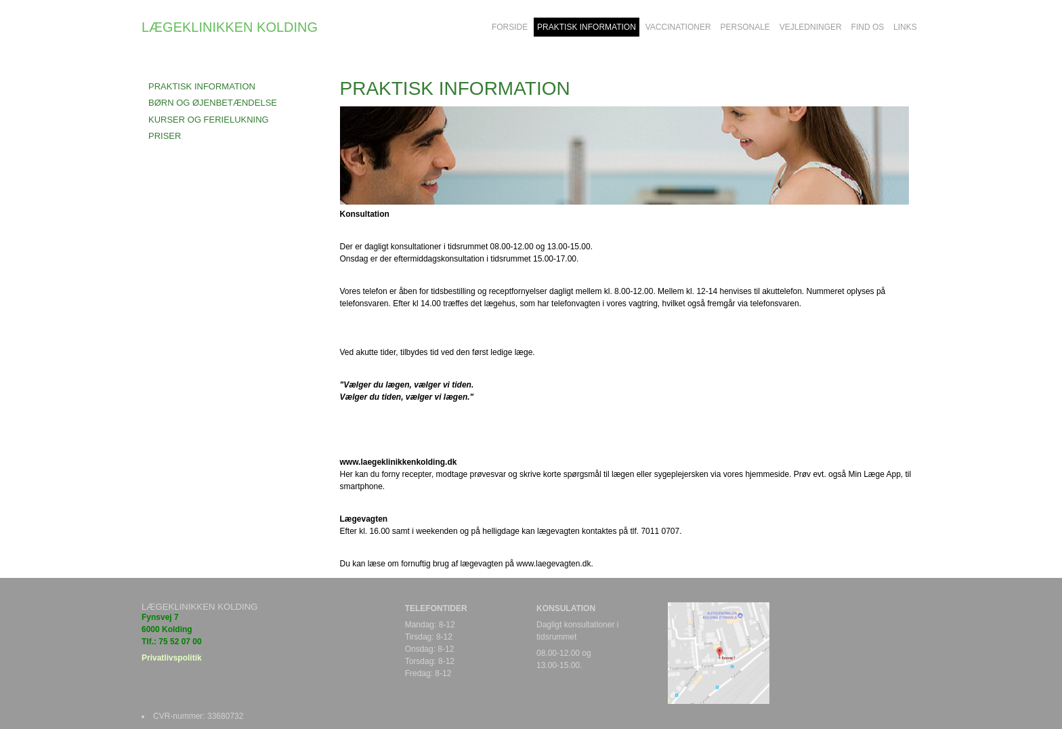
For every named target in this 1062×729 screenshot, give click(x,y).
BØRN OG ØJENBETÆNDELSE (212, 103)
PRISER (164, 136)
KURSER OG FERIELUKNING (208, 119)
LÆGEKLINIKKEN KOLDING (230, 27)
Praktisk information (201, 86)
